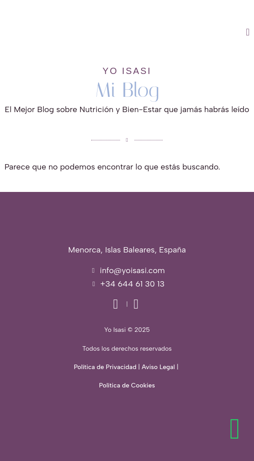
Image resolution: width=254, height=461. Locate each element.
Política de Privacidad (105, 367)
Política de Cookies (127, 385)
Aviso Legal (158, 367)
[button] (164, 32)
